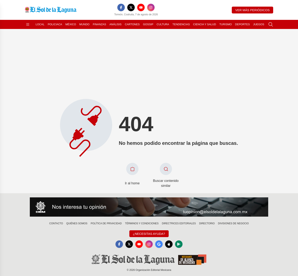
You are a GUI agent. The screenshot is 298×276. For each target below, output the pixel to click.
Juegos (258, 24)
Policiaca (55, 24)
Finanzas (99, 24)
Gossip (148, 24)
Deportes (242, 24)
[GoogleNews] (159, 244)
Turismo (225, 24)
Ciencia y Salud (204, 24)
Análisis (115, 24)
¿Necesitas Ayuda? (149, 233)
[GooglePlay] (179, 244)
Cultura (163, 24)
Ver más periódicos (252, 10)
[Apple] (169, 244)
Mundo (84, 24)
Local (40, 24)
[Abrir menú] (28, 24)
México (70, 24)
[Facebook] (121, 7)
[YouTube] (141, 7)
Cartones (132, 24)
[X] (131, 7)
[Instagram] (151, 7)
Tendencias (181, 24)
